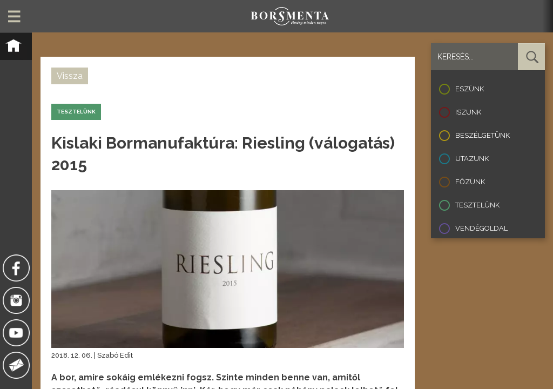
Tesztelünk (477, 205)
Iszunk (468, 112)
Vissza (70, 76)
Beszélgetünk (482, 135)
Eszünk (469, 89)
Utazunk (472, 159)
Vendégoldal (481, 228)
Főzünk (470, 182)
